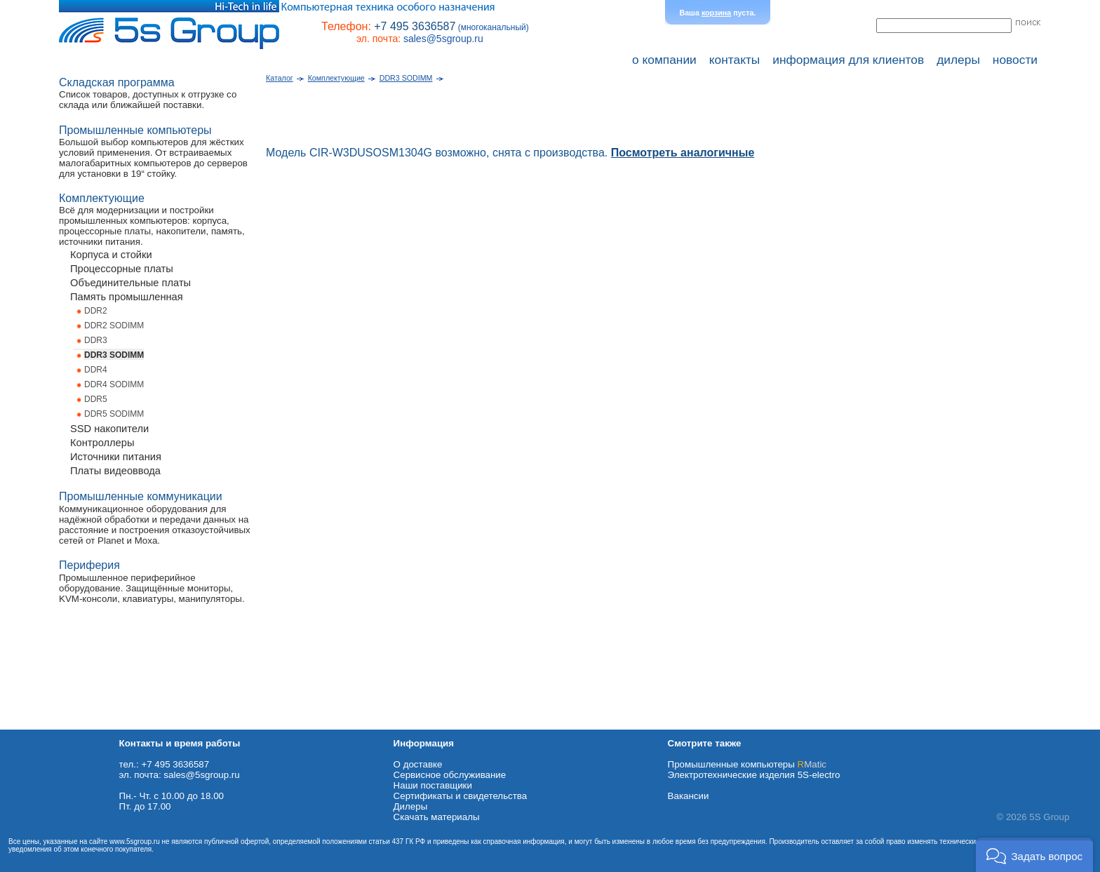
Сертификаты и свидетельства (461, 796)
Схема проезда (33, 724)
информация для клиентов (848, 60)
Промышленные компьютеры (747, 764)
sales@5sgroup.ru (443, 38)
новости (1015, 60)
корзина (716, 12)
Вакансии (688, 796)
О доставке (418, 764)
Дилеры (411, 806)
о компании (664, 60)
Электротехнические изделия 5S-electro (754, 775)
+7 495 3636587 (414, 26)
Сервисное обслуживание (450, 775)
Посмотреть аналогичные (683, 153)
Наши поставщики (433, 785)
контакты (734, 60)
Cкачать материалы (437, 817)
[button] (1034, 855)
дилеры (958, 60)
